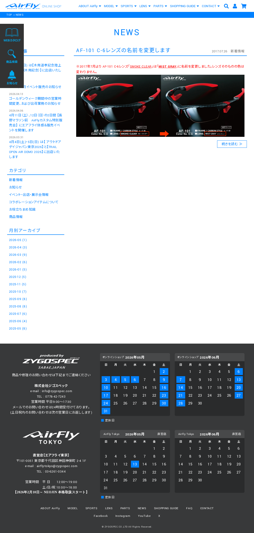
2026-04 (18, 247)
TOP (9, 15)
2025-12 (17, 277)
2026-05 (18, 240)
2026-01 (18, 269)
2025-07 (18, 314)
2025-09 (18, 299)
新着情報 (237, 51)
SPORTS (127, 6)
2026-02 (18, 262)
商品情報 (16, 217)
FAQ (189, 508)
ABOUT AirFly (88, 6)
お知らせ (15, 187)
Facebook (101, 516)
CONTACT (209, 6)
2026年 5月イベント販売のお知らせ (35, 87)
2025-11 (17, 284)
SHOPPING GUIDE (182, 6)
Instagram (122, 516)
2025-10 (17, 292)
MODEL (109, 6)
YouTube (144, 516)
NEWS (20, 15)
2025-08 (18, 306)
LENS (143, 6)
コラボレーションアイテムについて (34, 202)
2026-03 (18, 255)
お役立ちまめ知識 (22, 209)
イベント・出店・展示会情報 (29, 195)
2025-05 (18, 328)
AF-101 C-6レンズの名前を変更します (123, 50)
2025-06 (18, 321)
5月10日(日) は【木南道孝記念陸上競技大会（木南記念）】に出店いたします (35, 70)
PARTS (159, 6)
